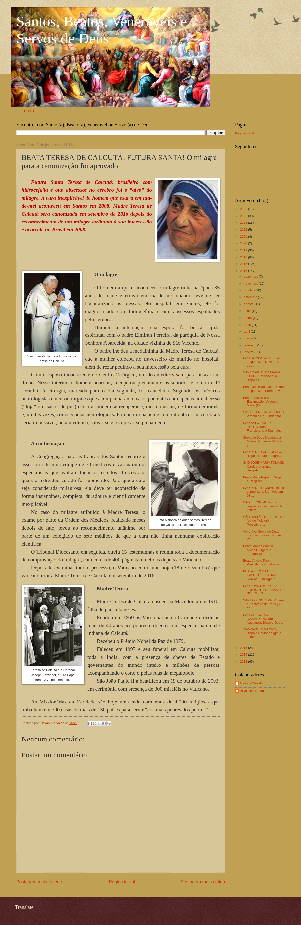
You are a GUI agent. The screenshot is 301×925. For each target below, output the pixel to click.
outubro (250, 290)
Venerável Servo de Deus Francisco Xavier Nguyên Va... (263, 535)
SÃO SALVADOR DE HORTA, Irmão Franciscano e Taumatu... (263, 426)
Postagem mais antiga (203, 881)
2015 (244, 648)
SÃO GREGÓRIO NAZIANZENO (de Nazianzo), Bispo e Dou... (263, 618)
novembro (251, 283)
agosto (249, 304)
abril (247, 331)
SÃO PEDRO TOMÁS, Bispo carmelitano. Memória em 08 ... (263, 491)
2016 (244, 271)
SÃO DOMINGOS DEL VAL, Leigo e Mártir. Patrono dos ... (263, 361)
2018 (244, 257)
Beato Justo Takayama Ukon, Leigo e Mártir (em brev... (264, 388)
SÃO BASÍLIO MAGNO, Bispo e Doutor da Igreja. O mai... (262, 633)
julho (248, 311)
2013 (244, 661)
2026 (244, 209)
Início (28, 110)
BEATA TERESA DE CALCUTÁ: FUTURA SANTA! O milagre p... (260, 575)
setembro (251, 297)
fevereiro (250, 345)
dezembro (251, 276)
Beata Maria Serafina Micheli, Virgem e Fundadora (258, 549)
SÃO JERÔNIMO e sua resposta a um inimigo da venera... (263, 506)
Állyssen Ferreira (252, 691)
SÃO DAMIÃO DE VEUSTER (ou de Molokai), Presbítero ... (264, 520)
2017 (244, 264)
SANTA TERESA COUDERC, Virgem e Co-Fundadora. (264, 414)
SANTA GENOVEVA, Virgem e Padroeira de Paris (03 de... (263, 604)
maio (248, 325)
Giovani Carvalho (252, 683)
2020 (244, 243)
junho (248, 318)
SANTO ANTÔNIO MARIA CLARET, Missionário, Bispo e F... (261, 376)
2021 (244, 236)
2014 (244, 654)
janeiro (249, 352)
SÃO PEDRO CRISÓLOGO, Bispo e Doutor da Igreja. (263, 453)
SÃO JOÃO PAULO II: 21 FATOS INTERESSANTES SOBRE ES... (264, 589)
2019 (244, 250)
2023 (244, 222)
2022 (244, 229)
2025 (244, 216)
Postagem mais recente (39, 881)
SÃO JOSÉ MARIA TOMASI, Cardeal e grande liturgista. (263, 466)
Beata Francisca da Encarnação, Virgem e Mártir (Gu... (260, 401)
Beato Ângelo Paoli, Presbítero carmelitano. (261, 562)
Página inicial (122, 881)
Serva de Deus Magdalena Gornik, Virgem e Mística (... (262, 441)
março (249, 338)
